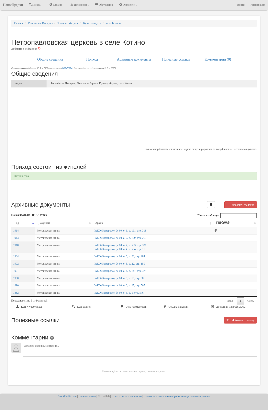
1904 (16, 256)
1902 (16, 263)
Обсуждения (104, 4)
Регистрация (258, 4)
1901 (16, 270)
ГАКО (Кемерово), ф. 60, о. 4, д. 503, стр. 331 (120, 245)
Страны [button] (57, 4)
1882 (16, 292)
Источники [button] (80, 4)
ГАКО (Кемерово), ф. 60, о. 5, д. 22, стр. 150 (119, 263)
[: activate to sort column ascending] (234, 223)
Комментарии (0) (218, 59)
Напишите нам (87, 396)
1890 (16, 285)
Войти (240, 4)
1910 (16, 245)
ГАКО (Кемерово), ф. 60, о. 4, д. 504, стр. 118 (120, 249)
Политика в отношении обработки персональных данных (177, 396)
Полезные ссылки (176, 59)
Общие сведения (50, 59)
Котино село (21, 176)
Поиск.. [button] (36, 4)
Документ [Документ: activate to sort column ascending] (44, 223)
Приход (92, 59)
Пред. (230, 300)
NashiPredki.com (67, 396)
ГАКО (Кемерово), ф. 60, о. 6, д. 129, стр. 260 (120, 237)
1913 (16, 237)
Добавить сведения (240, 205)
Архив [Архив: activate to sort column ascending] (99, 223)
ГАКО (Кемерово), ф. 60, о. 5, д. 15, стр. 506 (119, 278)
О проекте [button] (128, 4)
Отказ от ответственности (126, 396)
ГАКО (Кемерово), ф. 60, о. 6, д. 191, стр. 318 (120, 230)
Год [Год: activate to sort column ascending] (17, 223)
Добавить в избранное (25, 48)
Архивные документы (134, 59)
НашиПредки (13, 5)
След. (250, 300)
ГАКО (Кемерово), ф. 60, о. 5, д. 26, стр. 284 (119, 256)
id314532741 (67, 68)
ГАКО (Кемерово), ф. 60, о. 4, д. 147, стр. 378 (120, 270)
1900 (16, 278)
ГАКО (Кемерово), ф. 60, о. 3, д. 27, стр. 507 (119, 285)
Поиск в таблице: (227, 215)
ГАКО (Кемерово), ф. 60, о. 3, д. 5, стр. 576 (119, 292)
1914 (16, 230)
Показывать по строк (29, 215)
